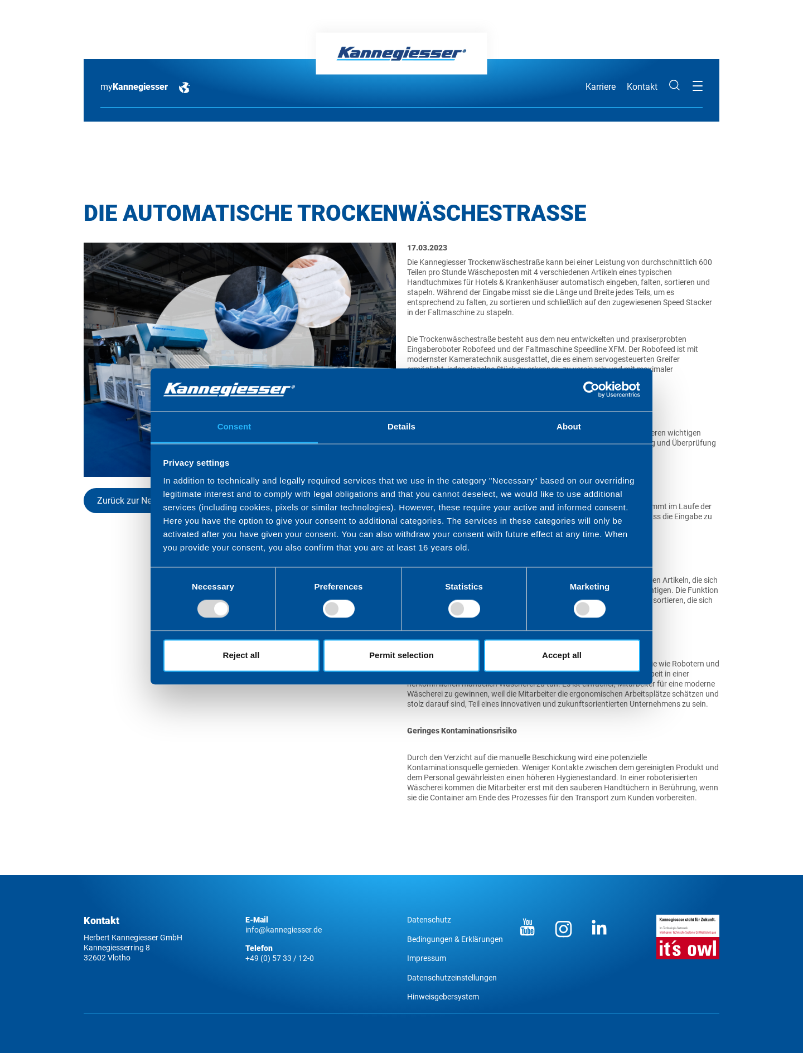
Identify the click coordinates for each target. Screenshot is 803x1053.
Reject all (241, 655)
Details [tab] (401, 426)
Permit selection (401, 655)
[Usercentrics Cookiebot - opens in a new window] (591, 389)
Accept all (562, 655)
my (134, 86)
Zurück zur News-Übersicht (149, 500)
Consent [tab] (234, 426)
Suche (674, 85)
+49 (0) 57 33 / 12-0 (279, 958)
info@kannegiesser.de (283, 929)
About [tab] (569, 426)
